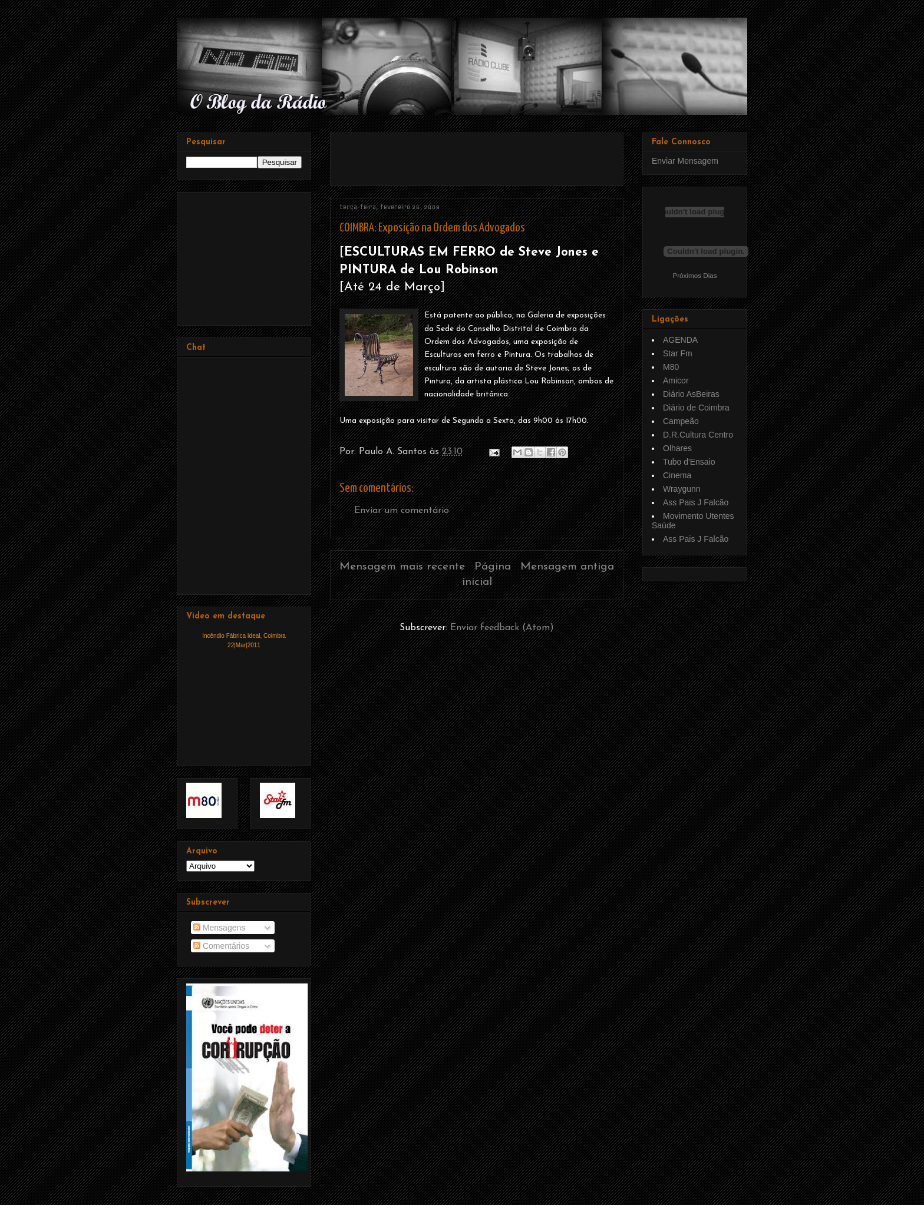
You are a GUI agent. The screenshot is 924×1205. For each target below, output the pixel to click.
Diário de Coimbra (696, 407)
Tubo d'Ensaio (689, 461)
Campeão (681, 421)
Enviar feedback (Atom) (502, 628)
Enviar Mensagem (685, 160)
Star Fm (677, 353)
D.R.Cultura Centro (698, 434)
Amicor (676, 380)
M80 (671, 367)
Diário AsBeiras (691, 394)
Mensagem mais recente (402, 566)
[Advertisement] (477, 155)
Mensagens (219, 927)
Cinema (677, 475)
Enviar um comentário (401, 510)
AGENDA (680, 340)
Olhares (677, 448)
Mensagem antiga (567, 566)
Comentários (221, 946)
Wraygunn (682, 489)
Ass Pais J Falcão (695, 502)
